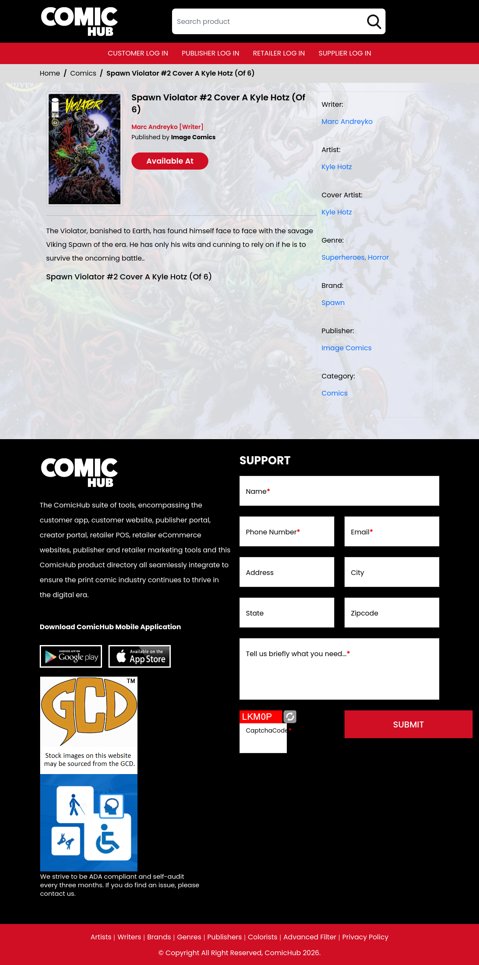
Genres (189, 937)
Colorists (262, 937)
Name (258, 492)
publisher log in (211, 53)
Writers (129, 937)
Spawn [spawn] (333, 303)
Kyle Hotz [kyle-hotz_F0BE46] (336, 167)
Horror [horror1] (378, 257)
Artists (101, 937)
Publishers (224, 937)
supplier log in (344, 53)
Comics (83, 73)
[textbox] (279, 21)
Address (260, 573)
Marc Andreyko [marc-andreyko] (347, 121)
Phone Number (273, 532)
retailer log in (279, 53)
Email (362, 532)
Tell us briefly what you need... (298, 654)
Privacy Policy (365, 937)
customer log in (138, 53)
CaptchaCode (269, 730)
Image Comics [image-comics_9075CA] (346, 348)
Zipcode (364, 613)
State (255, 613)
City (357, 573)
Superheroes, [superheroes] (343, 257)
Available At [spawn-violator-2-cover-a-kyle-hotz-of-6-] (170, 160)
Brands (159, 937)
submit (408, 724)
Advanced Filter (309, 937)
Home (50, 73)
